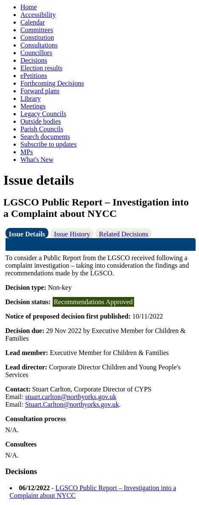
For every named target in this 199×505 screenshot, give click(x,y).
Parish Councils (41, 129)
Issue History (72, 234)
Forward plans (39, 90)
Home (28, 7)
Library (30, 98)
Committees (36, 29)
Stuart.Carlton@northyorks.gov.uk (72, 404)
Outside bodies (40, 121)
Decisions (33, 60)
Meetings (33, 106)
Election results (41, 68)
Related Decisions (123, 234)
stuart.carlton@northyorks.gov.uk (70, 396)
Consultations (39, 45)
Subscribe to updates (48, 144)
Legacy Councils (43, 113)
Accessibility (38, 14)
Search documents (45, 136)
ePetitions (33, 75)
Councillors (36, 52)
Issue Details (27, 234)
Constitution (37, 37)
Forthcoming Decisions (52, 83)
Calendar (32, 22)
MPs (26, 151)
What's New (36, 159)
